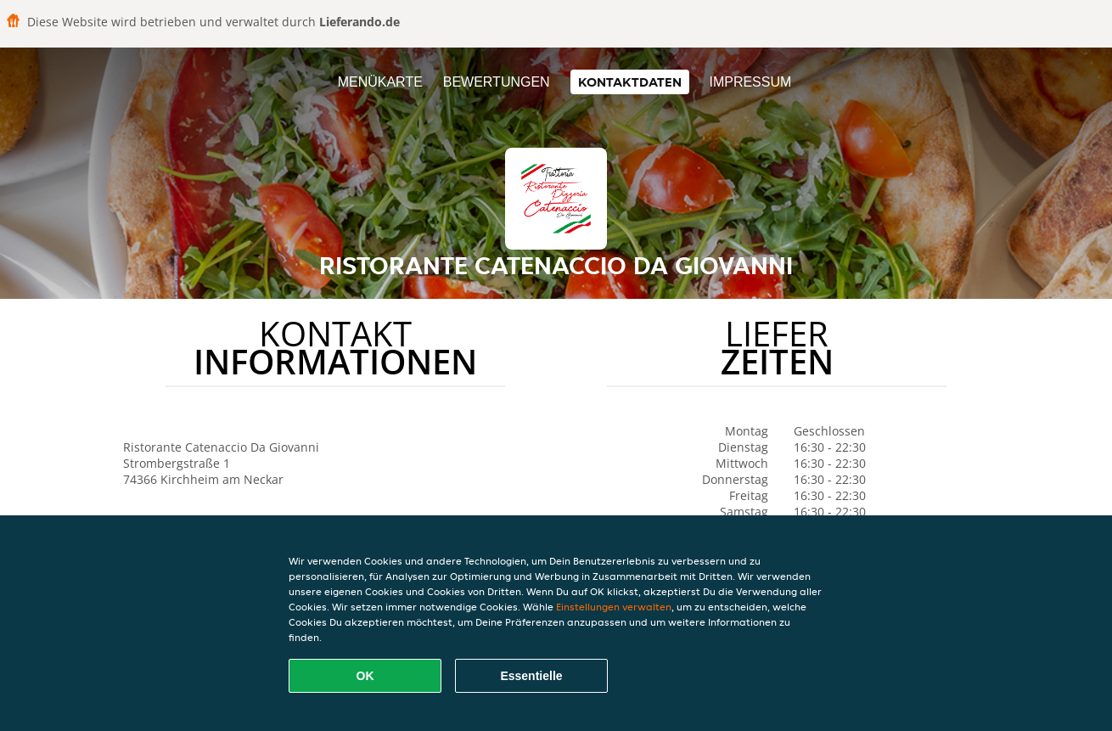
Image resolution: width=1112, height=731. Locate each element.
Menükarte (380, 82)
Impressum (750, 82)
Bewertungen (496, 82)
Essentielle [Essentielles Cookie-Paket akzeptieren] (531, 676)
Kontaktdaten (630, 82)
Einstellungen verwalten (613, 606)
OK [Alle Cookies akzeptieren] (365, 676)
